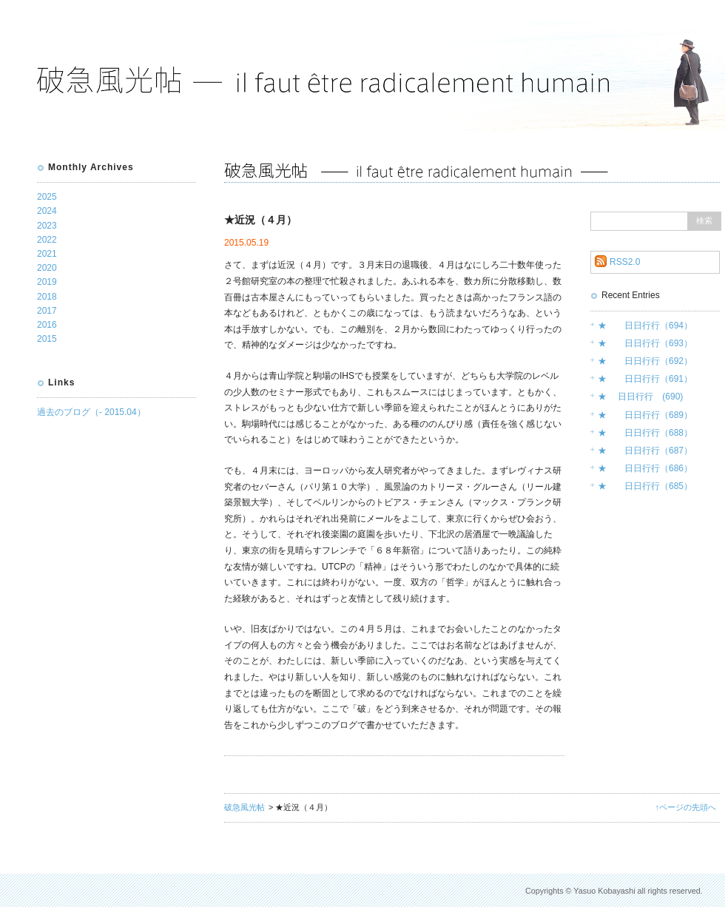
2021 (47, 254)
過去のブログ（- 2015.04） (91, 412)
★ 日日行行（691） (645, 379)
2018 (47, 296)
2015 (47, 339)
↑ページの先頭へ (685, 807)
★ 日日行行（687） (645, 450)
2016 (47, 325)
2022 (47, 240)
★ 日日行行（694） (645, 325)
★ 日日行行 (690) (640, 396)
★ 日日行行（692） (645, 361)
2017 (47, 311)
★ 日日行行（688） (645, 433)
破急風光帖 (244, 807)
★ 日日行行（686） (645, 468)
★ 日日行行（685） (645, 486)
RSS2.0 (625, 262)
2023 (47, 225)
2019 (47, 282)
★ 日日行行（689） (645, 415)
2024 (47, 211)
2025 (47, 197)
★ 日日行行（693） (645, 343)
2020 (47, 268)
